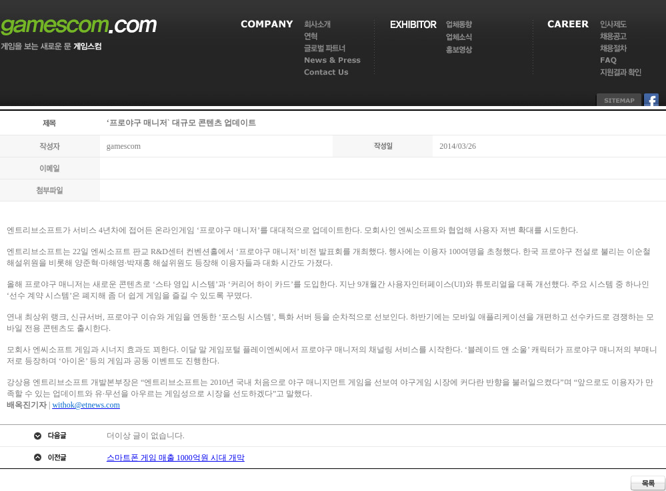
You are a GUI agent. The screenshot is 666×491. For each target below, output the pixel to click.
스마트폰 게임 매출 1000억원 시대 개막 (176, 457)
